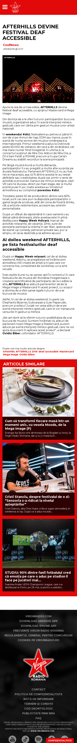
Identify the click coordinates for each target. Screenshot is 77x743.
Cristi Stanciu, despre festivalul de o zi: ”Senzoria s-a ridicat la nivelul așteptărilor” (37, 500)
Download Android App (38, 621)
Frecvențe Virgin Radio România (38, 630)
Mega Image (10, 354)
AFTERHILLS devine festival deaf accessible (30, 32)
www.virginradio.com (42, 731)
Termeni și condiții (38, 703)
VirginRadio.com (38, 616)
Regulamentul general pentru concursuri (38, 635)
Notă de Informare (38, 699)
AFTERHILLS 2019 (27, 351)
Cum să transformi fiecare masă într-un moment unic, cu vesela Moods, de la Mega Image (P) (37, 425)
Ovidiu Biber (27, 354)
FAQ (38, 718)
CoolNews (11, 45)
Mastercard (66, 351)
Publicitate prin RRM (38, 713)
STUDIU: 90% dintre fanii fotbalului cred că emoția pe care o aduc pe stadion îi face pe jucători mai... (38, 576)
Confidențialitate (60, 740)
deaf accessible (48, 351)
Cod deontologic (38, 708)
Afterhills (9, 351)
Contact (39, 689)
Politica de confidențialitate (38, 694)
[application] (66, 7)
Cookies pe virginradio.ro (38, 640)
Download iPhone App (38, 625)
